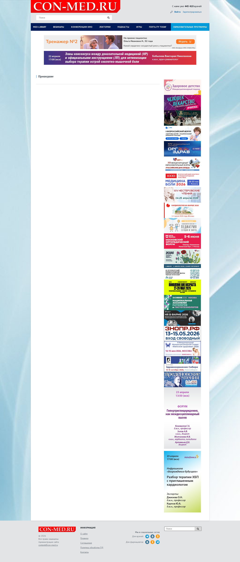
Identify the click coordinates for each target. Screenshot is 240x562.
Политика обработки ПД (91, 547)
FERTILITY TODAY (157, 27)
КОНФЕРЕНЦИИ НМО (81, 27)
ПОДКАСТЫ (123, 27)
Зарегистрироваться (192, 11)
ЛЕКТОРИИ (105, 27)
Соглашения (86, 543)
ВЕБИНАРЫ (58, 27)
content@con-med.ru (48, 545)
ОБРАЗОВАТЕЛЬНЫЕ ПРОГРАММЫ (190, 27)
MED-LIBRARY (39, 27)
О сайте (84, 533)
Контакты (84, 552)
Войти (177, 12)
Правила (84, 538)
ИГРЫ (139, 27)
